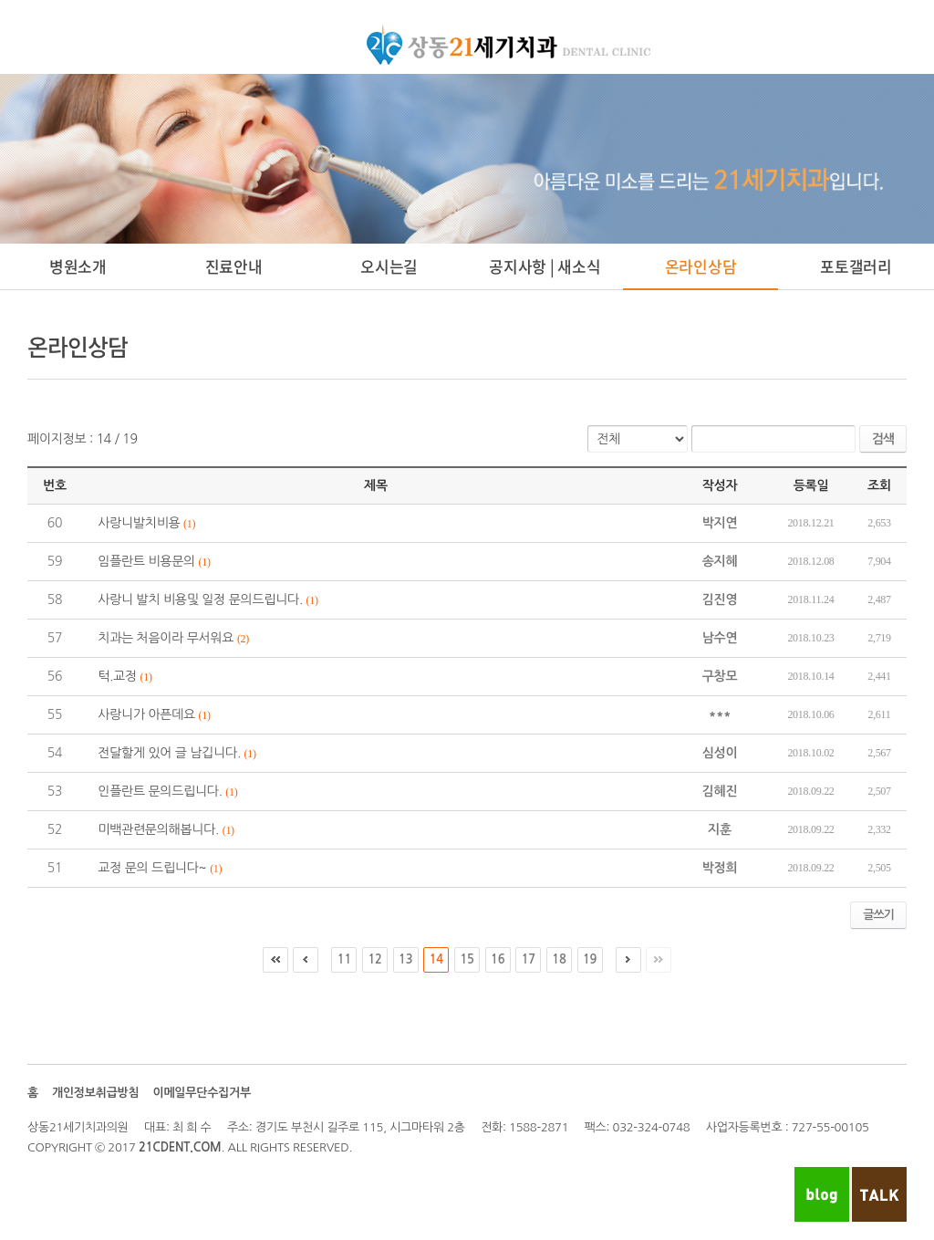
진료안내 (234, 266)
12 (374, 959)
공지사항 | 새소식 (544, 266)
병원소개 (78, 266)
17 (528, 959)
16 (497, 959)
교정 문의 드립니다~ (152, 867)
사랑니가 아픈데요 (146, 714)
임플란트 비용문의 (146, 561)
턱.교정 (117, 676)
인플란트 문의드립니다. (160, 791)
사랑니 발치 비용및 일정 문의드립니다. (200, 599)
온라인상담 (701, 266)
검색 (883, 438)
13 (405, 959)
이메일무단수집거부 (201, 1093)
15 (466, 959)
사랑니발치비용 (139, 522)
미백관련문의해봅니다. (158, 829)
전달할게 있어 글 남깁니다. (169, 752)
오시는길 (389, 266)
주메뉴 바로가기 (0, 0)
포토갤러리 (856, 266)
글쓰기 (878, 915)
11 (344, 959)
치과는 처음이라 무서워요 (166, 637)
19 (590, 959)
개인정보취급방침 (96, 1093)
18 (559, 959)
